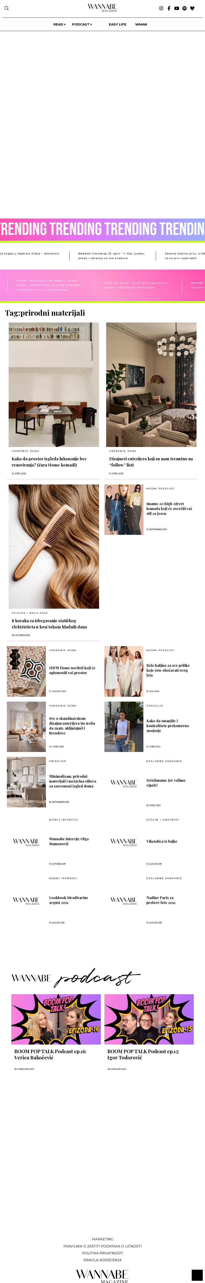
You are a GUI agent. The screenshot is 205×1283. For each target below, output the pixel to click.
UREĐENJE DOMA (25, 451)
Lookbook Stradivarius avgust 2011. (68, 900)
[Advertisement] (38, 1200)
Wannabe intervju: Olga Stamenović (69, 841)
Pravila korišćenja (102, 1260)
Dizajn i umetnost (163, 820)
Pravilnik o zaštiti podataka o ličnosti (102, 1246)
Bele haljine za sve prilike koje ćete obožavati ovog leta (168, 670)
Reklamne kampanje (164, 761)
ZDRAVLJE (154, 706)
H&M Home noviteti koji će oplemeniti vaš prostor (72, 670)
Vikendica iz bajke (161, 841)
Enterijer (57, 761)
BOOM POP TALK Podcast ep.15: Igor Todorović (143, 1054)
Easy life (117, 24)
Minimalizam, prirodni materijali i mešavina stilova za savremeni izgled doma (72, 781)
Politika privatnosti (102, 1253)
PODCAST (81, 24)
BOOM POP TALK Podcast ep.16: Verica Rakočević (50, 1054)
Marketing (102, 1239)
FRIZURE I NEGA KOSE (30, 613)
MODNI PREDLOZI (160, 489)
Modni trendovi (63, 878)
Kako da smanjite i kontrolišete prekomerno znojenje (167, 725)
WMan (141, 24)
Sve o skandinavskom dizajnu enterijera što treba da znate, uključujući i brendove (72, 725)
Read (58, 24)
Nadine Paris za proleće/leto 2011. (161, 900)
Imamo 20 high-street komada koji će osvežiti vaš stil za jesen (169, 508)
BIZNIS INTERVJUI (64, 820)
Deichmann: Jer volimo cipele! (165, 782)
